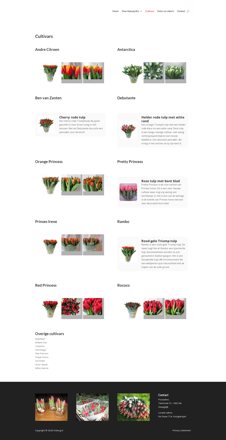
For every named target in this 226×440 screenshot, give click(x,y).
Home (115, 11)
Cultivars (149, 11)
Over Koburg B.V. (130, 11)
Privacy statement (182, 430)
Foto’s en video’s (165, 11)
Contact (181, 11)
